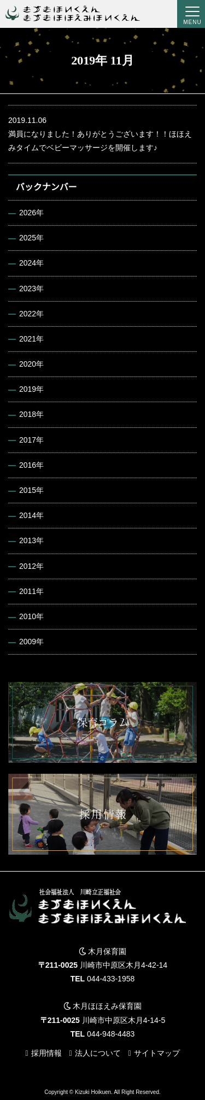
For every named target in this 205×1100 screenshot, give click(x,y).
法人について (98, 1053)
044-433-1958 (110, 978)
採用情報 (46, 1053)
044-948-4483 (110, 1034)
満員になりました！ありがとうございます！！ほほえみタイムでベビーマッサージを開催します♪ (102, 133)
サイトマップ (157, 1053)
